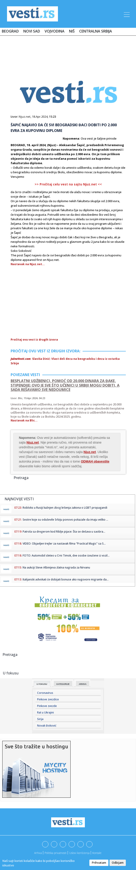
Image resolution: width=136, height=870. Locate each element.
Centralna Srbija (95, 31)
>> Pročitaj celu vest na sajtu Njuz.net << (68, 184)
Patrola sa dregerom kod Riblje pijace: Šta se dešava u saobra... (64, 531)
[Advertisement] (68, 52)
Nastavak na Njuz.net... (28, 264)
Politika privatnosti (56, 853)
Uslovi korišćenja (79, 853)
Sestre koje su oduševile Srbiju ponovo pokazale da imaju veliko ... (65, 520)
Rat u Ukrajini (45, 712)
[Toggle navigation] (126, 13)
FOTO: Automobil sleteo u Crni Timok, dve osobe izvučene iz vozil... (66, 555)
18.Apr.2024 (40, 117)
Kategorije (63, 684)
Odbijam (118, 863)
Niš (72, 31)
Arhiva (82, 684)
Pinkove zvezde (47, 706)
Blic (20, 398)
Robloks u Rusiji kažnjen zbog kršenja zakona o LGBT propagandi (65, 508)
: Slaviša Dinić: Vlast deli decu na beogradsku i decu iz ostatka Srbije (65, 361)
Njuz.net (25, 117)
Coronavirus (45, 693)
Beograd (10, 31)
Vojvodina (54, 31)
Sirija (40, 719)
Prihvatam (99, 863)
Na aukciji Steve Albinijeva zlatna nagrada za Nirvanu (56, 567)
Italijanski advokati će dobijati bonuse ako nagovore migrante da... (66, 579)
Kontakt (96, 853)
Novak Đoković (46, 725)
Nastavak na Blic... (24, 420)
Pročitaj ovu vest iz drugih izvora (34, 339)
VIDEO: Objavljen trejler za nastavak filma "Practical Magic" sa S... (64, 543)
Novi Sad (31, 31)
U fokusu (42, 684)
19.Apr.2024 (31, 398)
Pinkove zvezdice (48, 699)
